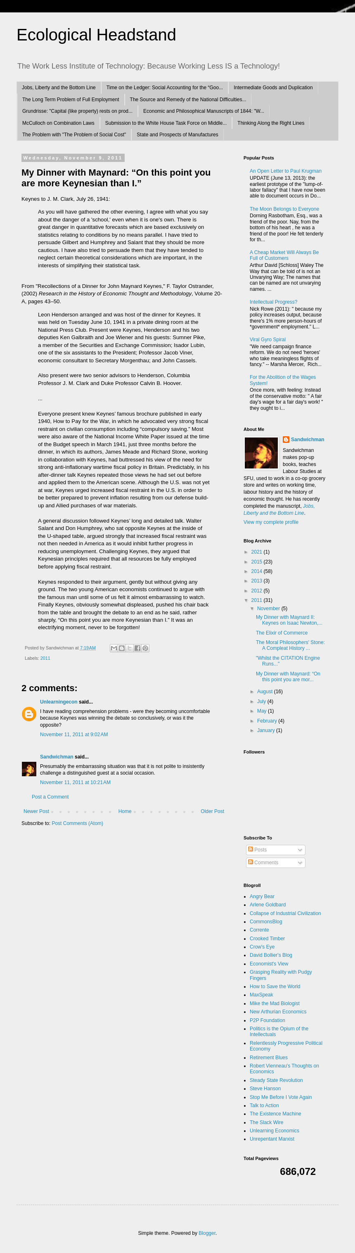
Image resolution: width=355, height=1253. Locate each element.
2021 (257, 552)
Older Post (212, 811)
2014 (257, 571)
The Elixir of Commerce (282, 633)
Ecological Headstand (96, 35)
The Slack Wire (266, 1122)
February (267, 721)
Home (125, 811)
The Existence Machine (275, 1114)
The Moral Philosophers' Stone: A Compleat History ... (290, 645)
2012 (257, 591)
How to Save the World (275, 986)
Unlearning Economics (274, 1131)
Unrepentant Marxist (272, 1139)
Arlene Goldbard (268, 905)
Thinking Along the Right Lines (270, 123)
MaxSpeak (261, 995)
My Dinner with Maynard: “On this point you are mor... (288, 676)
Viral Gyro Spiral (268, 339)
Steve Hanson (265, 1088)
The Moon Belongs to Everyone (284, 209)
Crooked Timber (267, 939)
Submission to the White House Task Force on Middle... (166, 123)
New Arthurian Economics (278, 1012)
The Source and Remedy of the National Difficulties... (188, 99)
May (262, 711)
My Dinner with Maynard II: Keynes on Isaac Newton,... (289, 620)
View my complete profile (271, 522)
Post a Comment (50, 797)
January (266, 730)
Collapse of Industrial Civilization (285, 913)
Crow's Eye (262, 947)
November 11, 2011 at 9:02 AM (74, 734)
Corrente (259, 930)
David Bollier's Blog (271, 955)
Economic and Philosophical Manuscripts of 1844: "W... (203, 111)
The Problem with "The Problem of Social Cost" (74, 135)
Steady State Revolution (276, 1080)
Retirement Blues (269, 1057)
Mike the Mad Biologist (275, 1003)
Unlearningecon (59, 702)
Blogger (207, 1233)
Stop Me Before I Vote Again (281, 1097)
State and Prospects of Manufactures (177, 135)
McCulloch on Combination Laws (58, 123)
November (269, 608)
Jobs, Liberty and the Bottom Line (59, 87)
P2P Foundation (267, 1020)
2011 (45, 658)
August (265, 691)
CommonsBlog (266, 922)
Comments (263, 862)
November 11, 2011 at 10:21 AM (75, 782)
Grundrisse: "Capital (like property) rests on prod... (77, 111)
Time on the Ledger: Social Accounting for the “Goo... (164, 87)
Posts (257, 850)
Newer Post (36, 811)
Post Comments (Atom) (77, 823)
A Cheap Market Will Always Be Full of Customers (284, 255)
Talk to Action (264, 1105)
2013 (257, 581)
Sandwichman (56, 757)
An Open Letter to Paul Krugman (286, 171)
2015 (257, 562)
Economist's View (269, 964)
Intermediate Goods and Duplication (273, 87)
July (262, 701)
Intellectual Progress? (273, 302)
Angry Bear (262, 896)
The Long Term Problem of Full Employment (70, 99)
